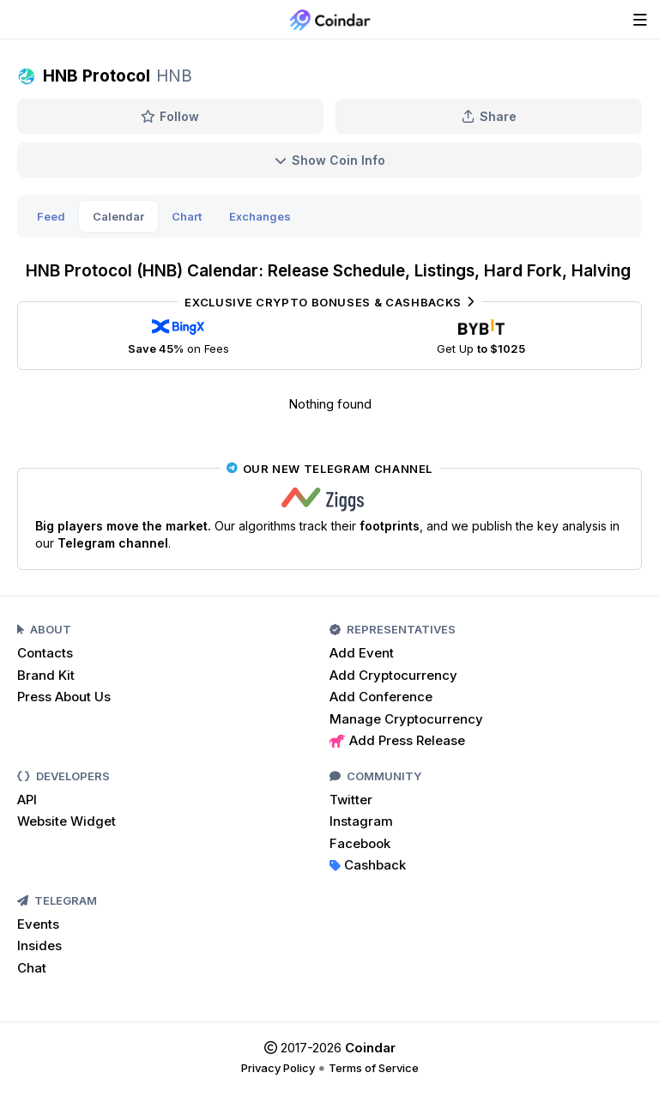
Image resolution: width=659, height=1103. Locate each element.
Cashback (368, 865)
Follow (170, 116)
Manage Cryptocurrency (406, 719)
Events (38, 924)
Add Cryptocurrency (393, 675)
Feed (51, 216)
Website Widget (66, 821)
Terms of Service (374, 1068)
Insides (39, 945)
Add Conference (381, 696)
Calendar (118, 216)
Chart (187, 216)
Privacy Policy (278, 1068)
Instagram (361, 821)
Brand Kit (46, 675)
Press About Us (64, 696)
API (27, 799)
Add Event (362, 653)
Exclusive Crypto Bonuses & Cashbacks (329, 302)
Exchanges (260, 216)
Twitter (351, 799)
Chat (31, 968)
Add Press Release (397, 740)
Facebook (360, 843)
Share (489, 116)
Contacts (45, 653)
